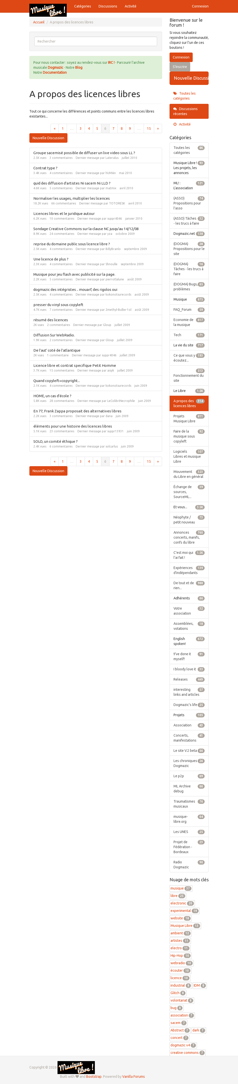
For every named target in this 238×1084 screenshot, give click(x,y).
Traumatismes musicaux (189, 803)
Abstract (180, 1030)
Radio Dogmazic (189, 864)
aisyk (110, 370)
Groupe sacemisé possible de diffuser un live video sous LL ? (84, 153)
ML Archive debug (189, 788)
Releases (189, 679)
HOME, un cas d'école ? (52, 396)
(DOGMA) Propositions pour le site (189, 248)
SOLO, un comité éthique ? (55, 441)
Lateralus (112, 157)
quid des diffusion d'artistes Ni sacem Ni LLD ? (72, 183)
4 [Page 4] (89, 128)
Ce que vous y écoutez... (189, 357)
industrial (181, 985)
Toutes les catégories (184, 95)
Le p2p (189, 775)
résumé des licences (50, 320)
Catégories (82, 6)
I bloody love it (189, 669)
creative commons (188, 1053)
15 (149, 128)
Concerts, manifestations (189, 737)
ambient (181, 933)
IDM (200, 985)
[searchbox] (95, 41)
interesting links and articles (189, 692)
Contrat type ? (45, 168)
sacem (178, 1023)
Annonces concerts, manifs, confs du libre (189, 537)
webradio (182, 963)
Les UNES (189, 831)
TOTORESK (117, 203)
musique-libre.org (189, 819)
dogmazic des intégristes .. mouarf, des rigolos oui (75, 289)
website (181, 918)
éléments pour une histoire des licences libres (72, 426)
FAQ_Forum (189, 309)
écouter (180, 970)
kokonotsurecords (118, 294)
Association (189, 725)
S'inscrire (180, 67)
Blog (78, 67)
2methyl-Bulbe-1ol (118, 309)
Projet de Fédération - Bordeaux (189, 846)
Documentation (55, 72)
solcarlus (112, 446)
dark (198, 1030)
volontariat (182, 1000)
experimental (185, 911)
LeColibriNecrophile (121, 400)
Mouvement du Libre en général (189, 474)
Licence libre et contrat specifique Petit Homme (74, 365)
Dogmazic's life (189, 704)
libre (178, 896)
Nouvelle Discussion (48, 138)
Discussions (108, 6)
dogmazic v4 (183, 1045)
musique (181, 888)
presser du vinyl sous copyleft (58, 305)
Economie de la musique (189, 322)
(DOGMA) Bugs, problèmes (189, 286)
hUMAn (111, 173)
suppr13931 (115, 431)
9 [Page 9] (130, 128)
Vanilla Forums (133, 1077)
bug (176, 1008)
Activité (130, 6)
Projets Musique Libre (189, 418)
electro (180, 948)
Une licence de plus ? (50, 259)
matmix (111, 188)
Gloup (107, 324)
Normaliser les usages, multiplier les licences (71, 198)
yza (109, 233)
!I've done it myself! (189, 656)
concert (179, 1038)
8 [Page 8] (122, 128)
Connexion (200, 6)
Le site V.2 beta (189, 750)
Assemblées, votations (189, 626)
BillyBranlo (113, 249)
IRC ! (111, 62)
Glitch (178, 993)
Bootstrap (94, 1077)
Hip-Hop (181, 955)
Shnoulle (112, 264)
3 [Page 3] (81, 128)
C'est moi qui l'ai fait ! (189, 555)
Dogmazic (56, 67)
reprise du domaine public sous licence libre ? (71, 244)
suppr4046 (114, 218)
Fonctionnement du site (189, 375)
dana (109, 416)
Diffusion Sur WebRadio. (54, 335)
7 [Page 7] (114, 128)
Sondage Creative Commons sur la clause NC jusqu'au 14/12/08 (86, 229)
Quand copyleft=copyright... (56, 381)
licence (180, 978)
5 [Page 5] (97, 128)
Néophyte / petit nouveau (189, 519)
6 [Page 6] (105, 128)
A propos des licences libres (189, 403)
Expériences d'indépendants (189, 570)
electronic (182, 903)
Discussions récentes (185, 111)
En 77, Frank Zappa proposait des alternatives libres (77, 411)
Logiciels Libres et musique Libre (189, 456)
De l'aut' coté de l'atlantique (56, 350)
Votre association (189, 610)
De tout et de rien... (189, 585)
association (182, 1015)
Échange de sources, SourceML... (189, 491)
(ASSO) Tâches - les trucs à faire (189, 220)
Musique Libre (185, 926)
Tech (189, 334)
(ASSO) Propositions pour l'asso (189, 203)
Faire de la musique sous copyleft (189, 436)
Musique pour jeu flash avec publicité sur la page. (74, 274)
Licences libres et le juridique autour (64, 213)
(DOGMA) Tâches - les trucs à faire (189, 268)
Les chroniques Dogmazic (189, 763)
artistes (180, 941)
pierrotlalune (115, 279)
